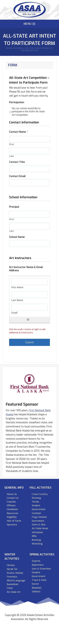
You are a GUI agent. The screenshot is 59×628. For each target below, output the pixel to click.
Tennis (35, 501)
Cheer (10, 588)
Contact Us (12, 498)
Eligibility (12, 517)
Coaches (11, 501)
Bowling (36, 540)
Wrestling (37, 543)
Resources (12, 513)
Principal (14, 206)
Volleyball (37, 532)
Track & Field (39, 580)
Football (36, 513)
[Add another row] (28, 319)
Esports (36, 561)
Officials (11, 505)
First (11, 144)
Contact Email (17, 176)
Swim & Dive (38, 524)
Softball (36, 591)
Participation (16, 102)
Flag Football (39, 517)
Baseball (36, 587)
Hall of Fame (14, 520)
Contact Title (17, 162)
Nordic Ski (12, 569)
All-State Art (13, 592)
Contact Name (18, 132)
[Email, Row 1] (29, 307)
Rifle (34, 536)
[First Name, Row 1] (29, 281)
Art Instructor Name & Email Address (26, 269)
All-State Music (40, 528)
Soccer (35, 583)
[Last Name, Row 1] (29, 294)
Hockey (11, 565)
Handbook (12, 509)
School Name (17, 237)
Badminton (38, 565)
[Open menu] (29, 24)
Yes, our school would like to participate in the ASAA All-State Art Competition (28, 111)
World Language (16, 580)
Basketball (12, 584)
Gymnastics (38, 520)
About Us (12, 494)
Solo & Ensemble (41, 568)
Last (11, 156)
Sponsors (12, 524)
